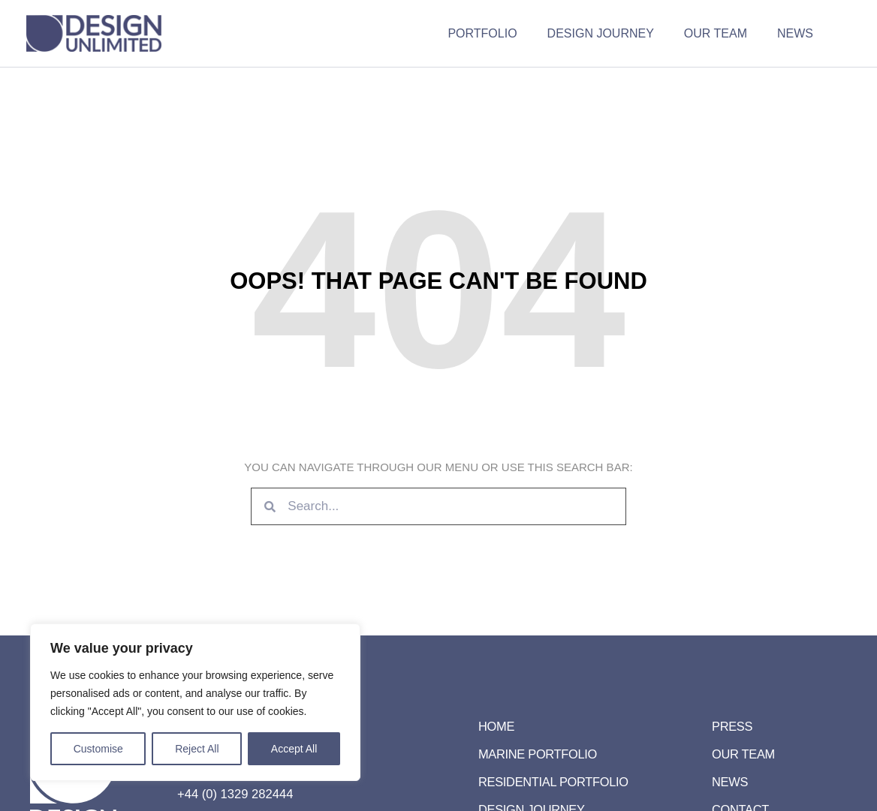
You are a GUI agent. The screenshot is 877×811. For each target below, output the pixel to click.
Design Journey (615, 33)
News (798, 33)
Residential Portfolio (556, 782)
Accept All (294, 749)
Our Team (724, 33)
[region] (195, 702)
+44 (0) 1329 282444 (233, 794)
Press (733, 726)
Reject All (196, 749)
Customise (98, 749)
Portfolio (503, 33)
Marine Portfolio (539, 754)
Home (497, 726)
